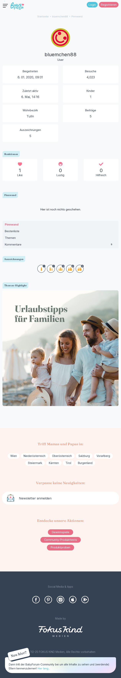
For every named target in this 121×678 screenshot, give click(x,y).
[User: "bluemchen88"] (60, 45)
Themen (10, 237)
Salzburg (84, 455)
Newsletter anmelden (35, 498)
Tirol (68, 463)
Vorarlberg (103, 455)
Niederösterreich (34, 455)
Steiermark (35, 463)
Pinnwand (12, 224)
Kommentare (60, 245)
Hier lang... (44, 668)
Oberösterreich (62, 455)
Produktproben (60, 547)
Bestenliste (12, 231)
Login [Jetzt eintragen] (92, 4)
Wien (13, 455)
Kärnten (54, 463)
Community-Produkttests (60, 539)
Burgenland (85, 463)
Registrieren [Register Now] (109, 4)
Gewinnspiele (60, 532)
